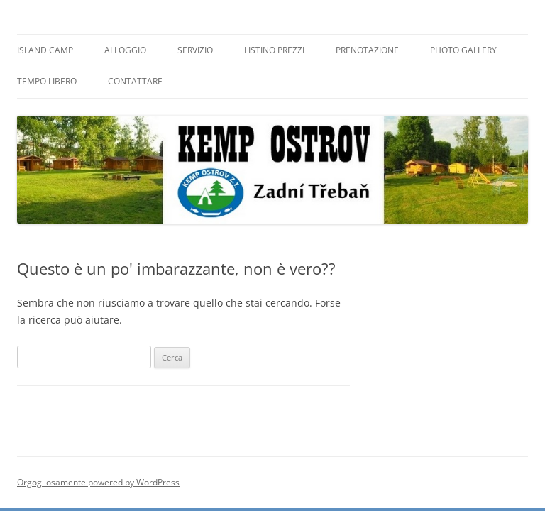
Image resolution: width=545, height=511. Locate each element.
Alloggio (125, 50)
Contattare (135, 81)
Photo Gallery (463, 50)
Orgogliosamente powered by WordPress (98, 482)
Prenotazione (367, 50)
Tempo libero (47, 81)
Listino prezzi (274, 50)
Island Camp (45, 50)
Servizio (195, 50)
